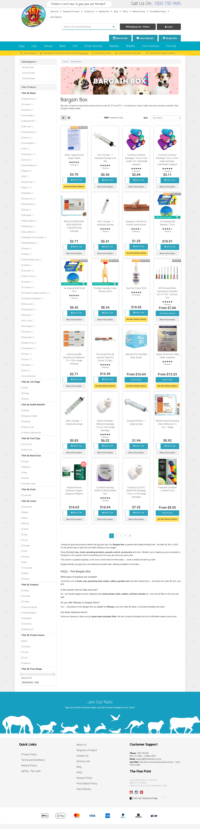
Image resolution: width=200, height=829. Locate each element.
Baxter (27, 171)
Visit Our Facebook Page (144, 798)
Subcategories (29, 62)
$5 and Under (27, 67)
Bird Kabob (29, 204)
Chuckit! (28, 271)
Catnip (26, 590)
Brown (26, 523)
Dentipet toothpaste (33, 298)
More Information (105, 187)
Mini (25, 472)
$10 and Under (28, 73)
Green (26, 529)
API (26, 149)
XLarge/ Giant (29, 484)
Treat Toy (27, 624)
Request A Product (71, 11)
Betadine (28, 193)
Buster (27, 248)
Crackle (26, 596)
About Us (54, 11)
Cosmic (28, 282)
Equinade (28, 337)
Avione (27, 160)
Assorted (27, 507)
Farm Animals (150, 46)
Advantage (29, 115)
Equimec (28, 332)
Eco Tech (29, 321)
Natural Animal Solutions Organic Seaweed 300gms (74, 490)
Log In (169, 27)
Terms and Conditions (33, 759)
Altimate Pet (30, 121)
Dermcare (29, 304)
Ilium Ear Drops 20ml (136, 288)
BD (26, 176)
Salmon (26, 663)
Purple (26, 557)
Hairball (26, 421)
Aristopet (29, 154)
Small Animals (93, 46)
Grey (25, 534)
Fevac (27, 354)
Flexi (26, 370)
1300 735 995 (168, 4)
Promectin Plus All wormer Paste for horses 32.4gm (105, 357)
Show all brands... (29, 376)
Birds (63, 46)
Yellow (26, 579)
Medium (27, 467)
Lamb (25, 652)
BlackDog (29, 226)
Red (25, 562)
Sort (146, 118)
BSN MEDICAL (31, 243)
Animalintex (30, 143)
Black (25, 512)
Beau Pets (29, 182)
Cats (34, 46)
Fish (75, 46)
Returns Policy (138, 11)
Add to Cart (76, 180)
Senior (26, 399)
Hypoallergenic (30, 613)
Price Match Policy (158, 11)
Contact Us (89, 11)
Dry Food (27, 444)
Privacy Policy (29, 754)
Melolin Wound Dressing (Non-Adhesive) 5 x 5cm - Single (167, 424)
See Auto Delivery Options (136, 386)
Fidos (27, 359)
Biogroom (29, 199)
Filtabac (28, 365)
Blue (25, 518)
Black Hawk (30, 221)
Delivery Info (104, 11)
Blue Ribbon (30, 232)
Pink (25, 551)
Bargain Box (171, 38)
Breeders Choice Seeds (35, 237)
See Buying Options (167, 313)
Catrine (27, 265)
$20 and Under (28, 78)
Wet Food (27, 450)
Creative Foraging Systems (36, 293)
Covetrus (28, 287)
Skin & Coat (28, 427)
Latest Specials (146, 38)
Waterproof (28, 629)
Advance (28, 110)
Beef (25, 641)
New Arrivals (122, 38)
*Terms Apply (83, 53)
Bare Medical (30, 165)
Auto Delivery (56, 17)
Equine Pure (30, 343)
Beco (27, 187)
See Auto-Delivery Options (74, 187)
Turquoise (27, 568)
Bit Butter (28, 215)
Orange (26, 546)
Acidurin (28, 104)
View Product (136, 380)
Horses (48, 46)
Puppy (26, 393)
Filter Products (28, 87)
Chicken (26, 646)
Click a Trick (30, 276)
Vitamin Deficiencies (32, 433)
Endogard (29, 326)
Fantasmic (29, 348)
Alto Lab (28, 126)
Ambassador (30, 132)
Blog (116, 11)
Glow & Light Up (30, 607)
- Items (138, 27)
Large (25, 461)
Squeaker (27, 618)
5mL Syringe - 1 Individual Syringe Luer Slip (105, 158)
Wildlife (130, 46)
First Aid (171, 46)
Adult (25, 388)
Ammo (27, 138)
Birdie (27, 210)
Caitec (27, 254)
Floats (26, 602)
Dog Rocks (29, 309)
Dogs (21, 46)
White (25, 573)
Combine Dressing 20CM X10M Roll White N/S (105, 490)
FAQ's (125, 11)
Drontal (28, 315)
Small (25, 478)
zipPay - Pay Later (31, 771)
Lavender (27, 495)
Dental (26, 410)
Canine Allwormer (32, 260)
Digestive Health (30, 416)
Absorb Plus (30, 99)
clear (37, 682)
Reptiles (114, 46)
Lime (25, 540)
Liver (25, 658)
